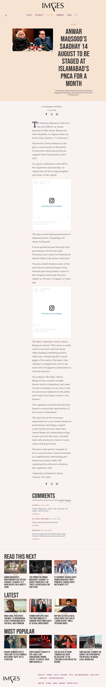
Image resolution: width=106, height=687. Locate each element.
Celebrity (39, 15)
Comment (60, 15)
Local (69, 15)
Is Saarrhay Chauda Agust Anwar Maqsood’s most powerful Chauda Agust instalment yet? (65, 581)
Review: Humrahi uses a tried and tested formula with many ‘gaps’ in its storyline (15, 656)
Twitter (56, 675)
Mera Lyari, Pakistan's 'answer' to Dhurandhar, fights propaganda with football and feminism (15, 619)
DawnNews (62, 683)
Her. (77, 15)
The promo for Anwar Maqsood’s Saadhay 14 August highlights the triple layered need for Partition (39, 582)
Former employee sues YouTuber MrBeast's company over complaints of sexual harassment (40, 619)
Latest (29, 15)
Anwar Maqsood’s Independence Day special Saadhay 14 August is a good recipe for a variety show (15, 582)
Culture (50, 15)
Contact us (41, 675)
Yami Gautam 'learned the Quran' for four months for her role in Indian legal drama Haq (90, 656)
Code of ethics (94, 675)
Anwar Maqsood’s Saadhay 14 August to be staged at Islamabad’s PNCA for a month (74, 57)
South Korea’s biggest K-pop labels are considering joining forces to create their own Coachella (40, 657)
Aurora (55, 683)
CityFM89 (48, 683)
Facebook (49, 675)
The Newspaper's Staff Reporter (53, 107)
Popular (68, 502)
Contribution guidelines (56, 678)
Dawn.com (41, 683)
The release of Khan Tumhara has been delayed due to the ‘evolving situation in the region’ (65, 657)
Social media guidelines (82, 675)
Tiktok (71, 675)
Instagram (64, 675)
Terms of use (43, 678)
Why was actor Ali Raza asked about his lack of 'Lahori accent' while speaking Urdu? (64, 619)
